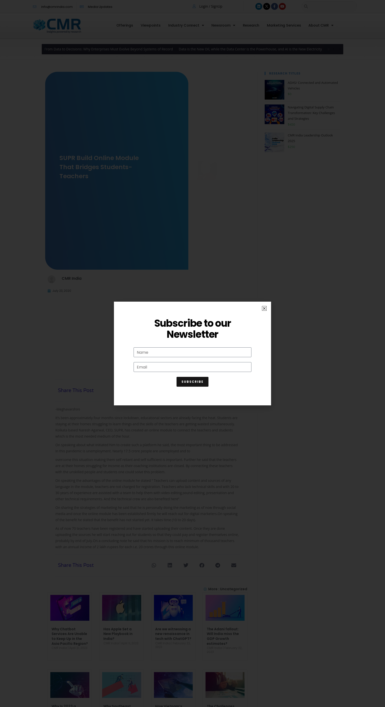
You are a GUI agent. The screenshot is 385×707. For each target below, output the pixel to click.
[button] (264, 308)
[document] (192, 353)
